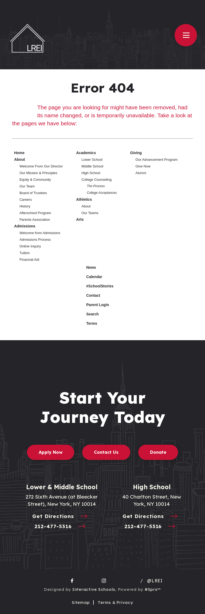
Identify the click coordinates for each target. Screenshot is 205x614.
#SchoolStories (95, 286)
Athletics (84, 199)
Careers (25, 200)
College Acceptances (102, 193)
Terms (88, 323)
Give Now (143, 166)
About (19, 159)
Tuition (24, 253)
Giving (136, 153)
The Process (96, 186)
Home (19, 153)
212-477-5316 (61, 526)
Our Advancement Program (157, 160)
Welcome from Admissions (39, 233)
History (24, 206)
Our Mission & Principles (38, 173)
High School (90, 173)
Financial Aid (29, 260)
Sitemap (81, 602)
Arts (80, 219)
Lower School (91, 160)
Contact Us (106, 452)
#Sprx (153, 589)
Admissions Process (35, 240)
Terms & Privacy (115, 602)
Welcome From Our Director (41, 166)
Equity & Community (35, 180)
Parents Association (34, 220)
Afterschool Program (35, 213)
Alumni (141, 173)
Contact (89, 295)
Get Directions (61, 516)
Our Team (27, 186)
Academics (86, 153)
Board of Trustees (33, 193)
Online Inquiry (30, 246)
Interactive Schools (93, 589)
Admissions (24, 226)
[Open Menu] (186, 35)
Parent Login (93, 303)
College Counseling (96, 180)
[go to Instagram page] (104, 581)
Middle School (92, 166)
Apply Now (50, 452)
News (87, 267)
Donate (158, 452)
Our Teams (89, 213)
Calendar (90, 276)
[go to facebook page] (72, 581)
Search (88, 313)
